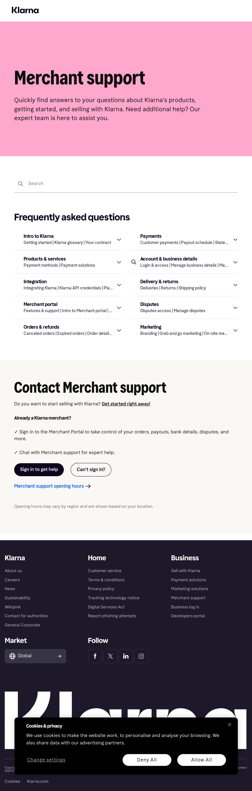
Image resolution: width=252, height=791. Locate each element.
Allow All (201, 759)
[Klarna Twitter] (110, 656)
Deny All (147, 759)
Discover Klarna (25, 4)
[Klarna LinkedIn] (126, 656)
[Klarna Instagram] (141, 656)
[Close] (229, 724)
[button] (67, 246)
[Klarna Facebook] (95, 656)
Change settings (46, 760)
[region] (126, 746)
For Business (54, 4)
